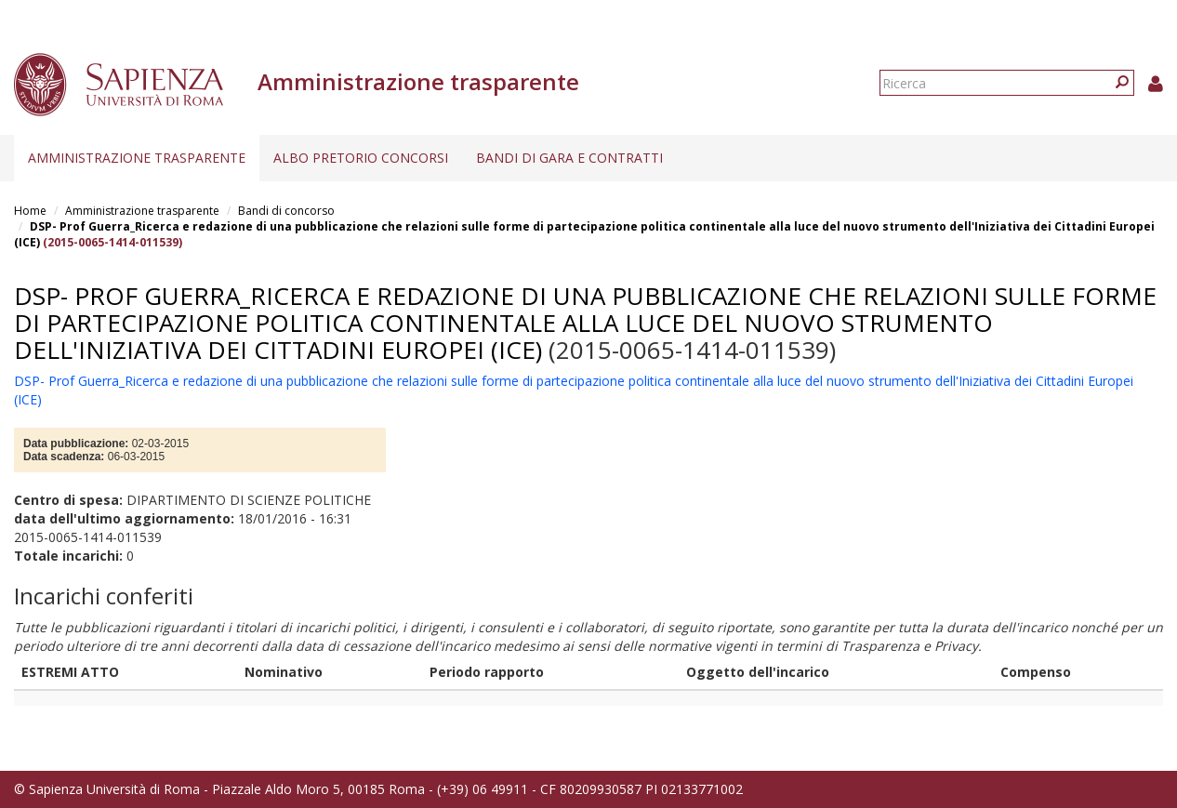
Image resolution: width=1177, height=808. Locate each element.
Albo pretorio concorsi (360, 157)
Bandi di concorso (286, 211)
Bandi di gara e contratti (569, 157)
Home (30, 211)
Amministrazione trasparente (136, 157)
